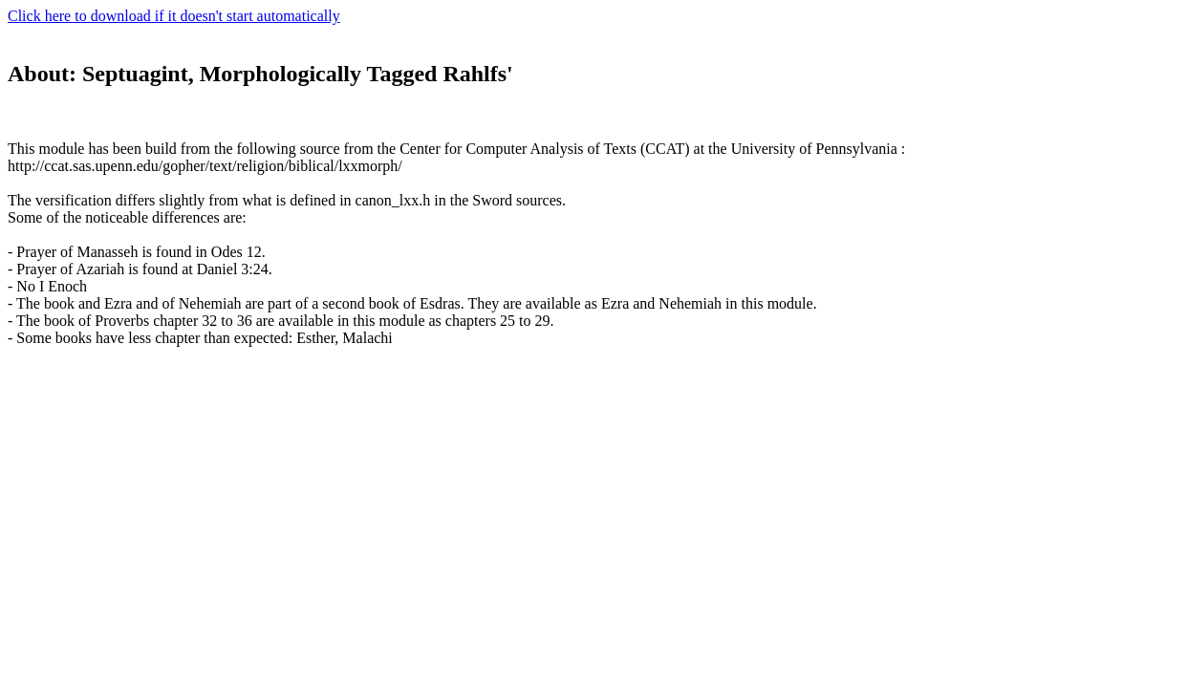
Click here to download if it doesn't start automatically (174, 16)
